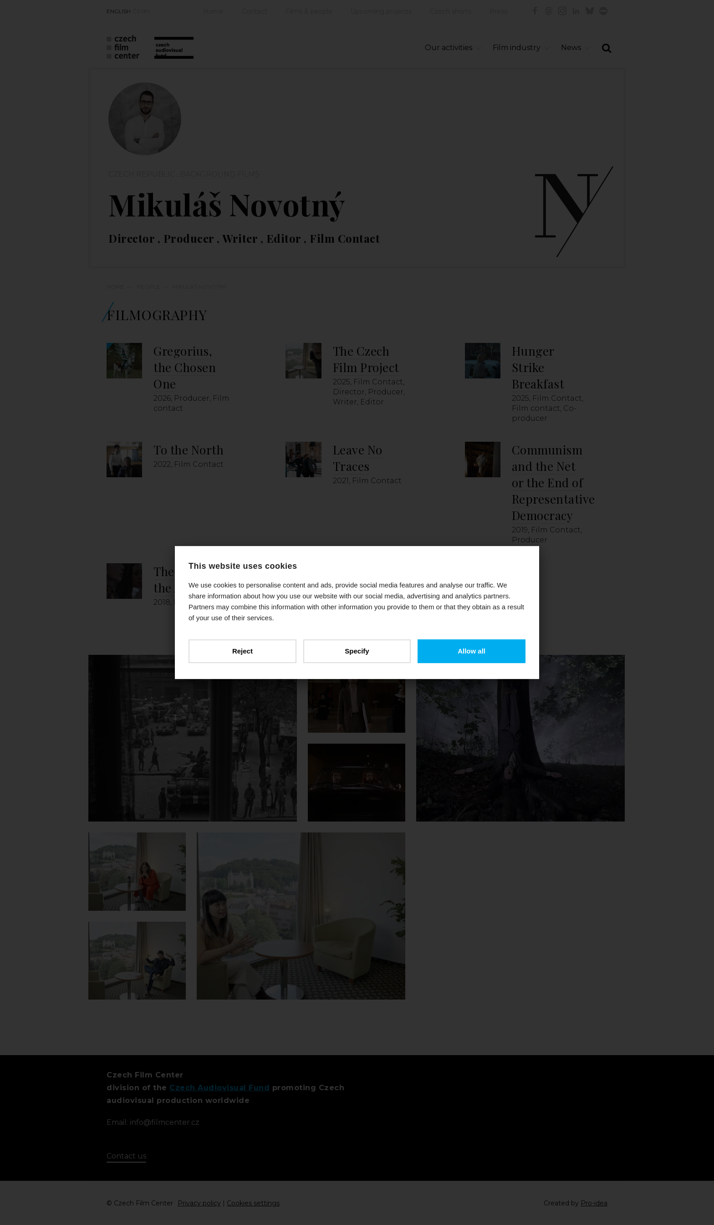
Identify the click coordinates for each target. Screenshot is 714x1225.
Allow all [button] (471, 651)
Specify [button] (357, 651)
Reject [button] (242, 651)
